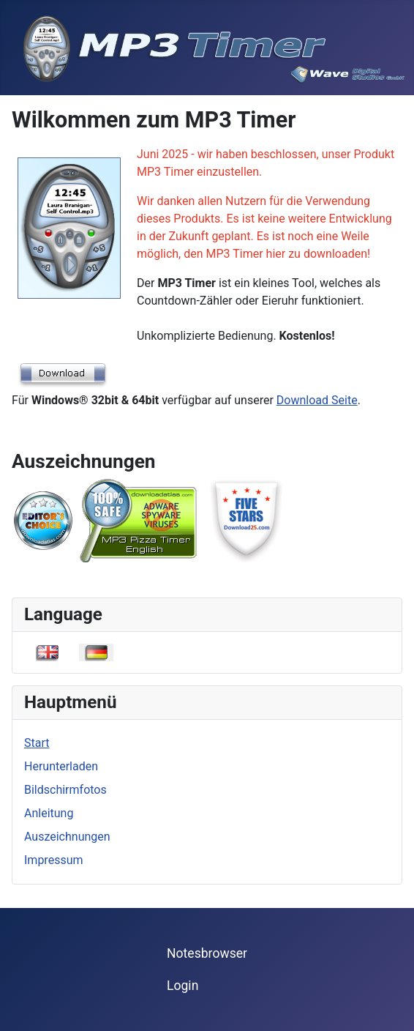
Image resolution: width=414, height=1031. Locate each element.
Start (36, 743)
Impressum (53, 860)
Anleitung (48, 813)
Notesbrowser (207, 953)
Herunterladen (61, 766)
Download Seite (317, 400)
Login (182, 985)
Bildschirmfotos (65, 790)
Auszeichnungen (67, 837)
